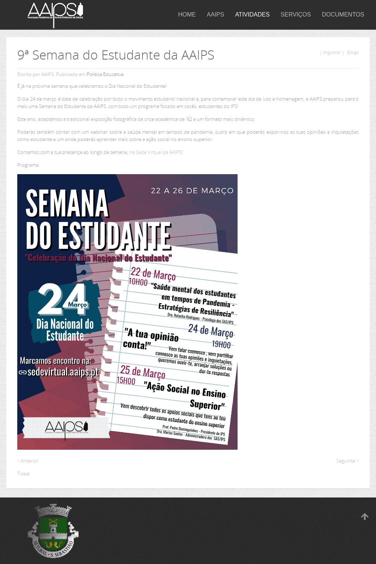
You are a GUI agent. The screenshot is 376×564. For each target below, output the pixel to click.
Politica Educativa (105, 74)
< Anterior (28, 460)
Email (352, 52)
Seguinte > (347, 460)
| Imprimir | (331, 52)
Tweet (23, 473)
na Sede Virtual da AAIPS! (156, 152)
